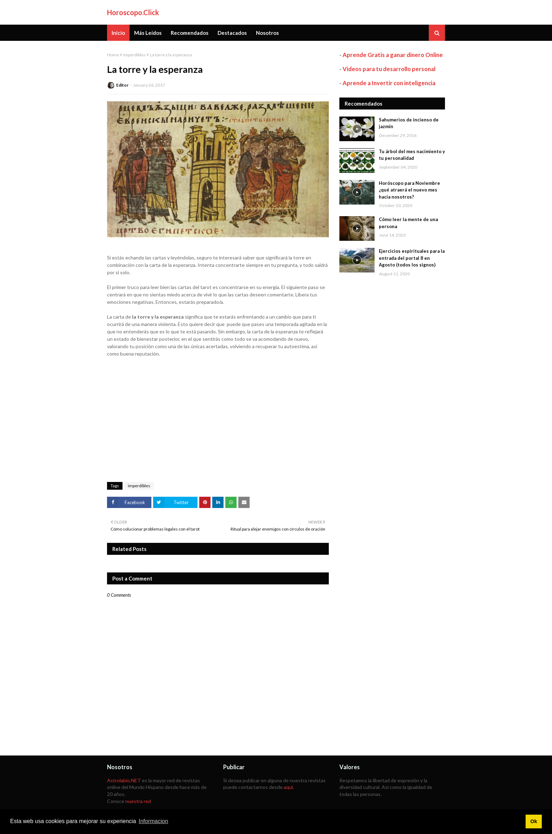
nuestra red (138, 801)
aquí (288, 787)
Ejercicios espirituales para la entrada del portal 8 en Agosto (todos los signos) (412, 258)
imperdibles (134, 54)
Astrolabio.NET (124, 780)
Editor (122, 85)
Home (113, 54)
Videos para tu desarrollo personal (389, 69)
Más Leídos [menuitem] (148, 33)
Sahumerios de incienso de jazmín (409, 123)
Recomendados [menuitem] (189, 33)
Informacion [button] (153, 821)
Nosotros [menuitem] (267, 33)
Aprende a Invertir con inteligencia (389, 83)
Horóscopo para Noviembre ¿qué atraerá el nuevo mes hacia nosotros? (409, 190)
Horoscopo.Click (133, 12)
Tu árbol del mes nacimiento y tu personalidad (412, 155)
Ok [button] (533, 821)
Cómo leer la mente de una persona (408, 223)
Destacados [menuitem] (232, 33)
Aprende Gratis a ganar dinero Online (393, 54)
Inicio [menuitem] (118, 33)
